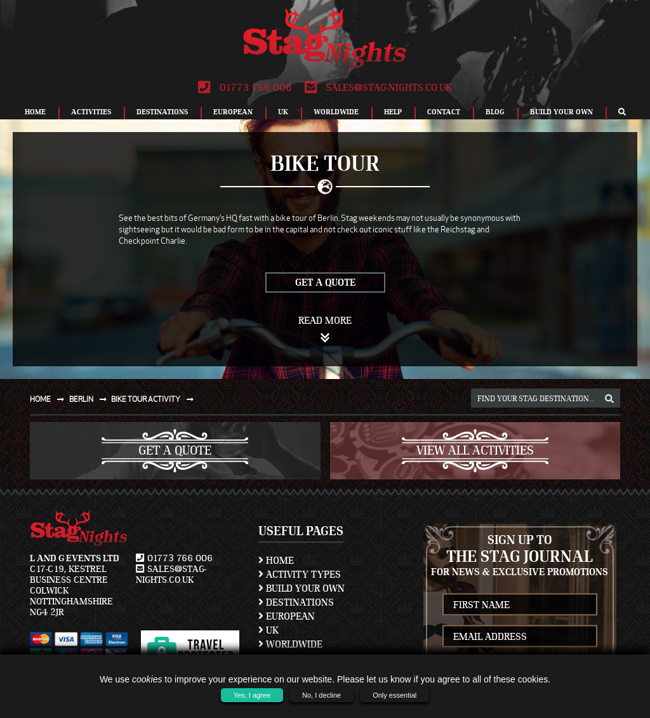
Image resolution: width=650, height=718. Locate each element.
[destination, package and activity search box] (545, 398)
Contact (443, 111)
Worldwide (336, 111)
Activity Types (299, 574)
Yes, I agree (252, 695)
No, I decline (321, 695)
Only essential (394, 695)
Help (393, 111)
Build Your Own (561, 111)
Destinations (162, 111)
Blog (495, 111)
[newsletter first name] (520, 605)
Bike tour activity (155, 399)
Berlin (90, 399)
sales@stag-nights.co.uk (378, 87)
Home (35, 111)
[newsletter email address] (520, 636)
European (233, 111)
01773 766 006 (244, 87)
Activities (91, 111)
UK (283, 111)
